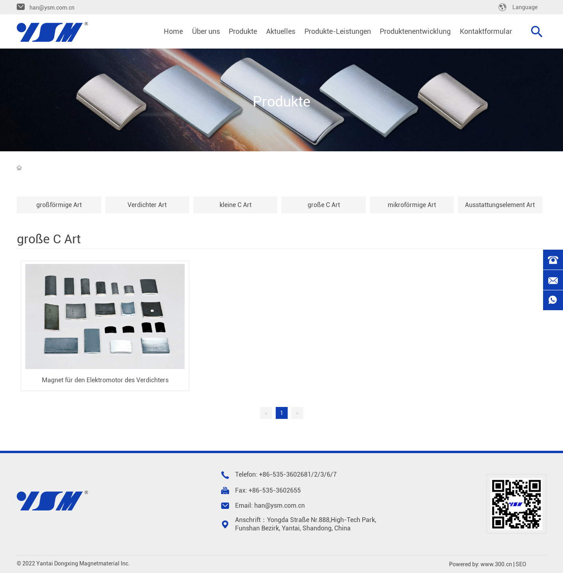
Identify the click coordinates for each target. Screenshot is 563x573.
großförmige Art (59, 205)
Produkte (281, 102)
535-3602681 (292, 474)
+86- (266, 474)
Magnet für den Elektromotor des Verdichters (105, 380)
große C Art (324, 205)
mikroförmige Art (412, 205)
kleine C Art (235, 205)
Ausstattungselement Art (500, 205)
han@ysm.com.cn (52, 7)
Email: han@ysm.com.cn (270, 505)
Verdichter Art (147, 205)
